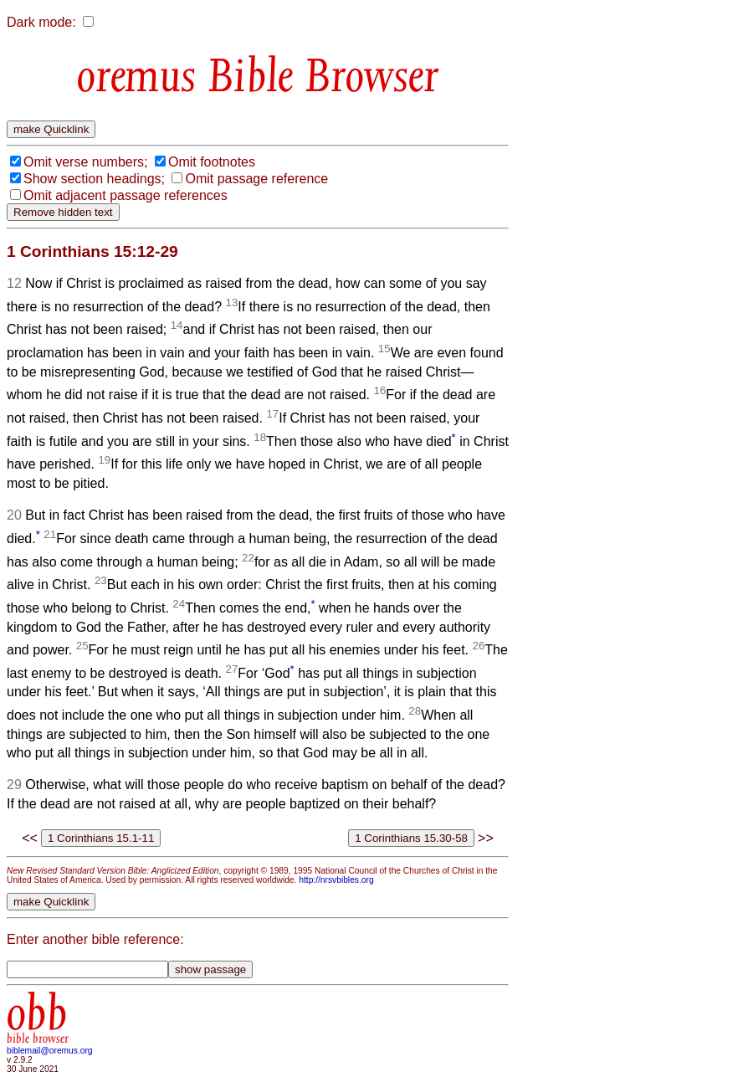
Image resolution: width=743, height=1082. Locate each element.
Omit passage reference (256, 179)
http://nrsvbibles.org (336, 880)
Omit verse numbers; (85, 162)
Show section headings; (94, 179)
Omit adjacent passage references (125, 195)
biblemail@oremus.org (50, 1050)
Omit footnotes (211, 162)
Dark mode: (41, 22)
